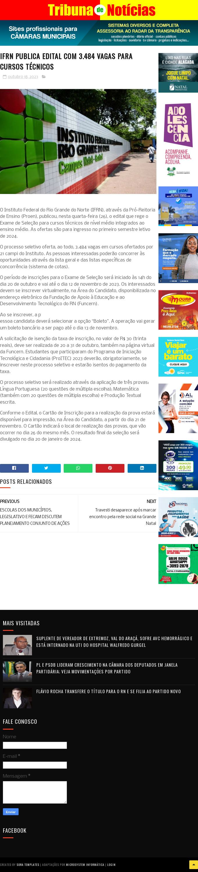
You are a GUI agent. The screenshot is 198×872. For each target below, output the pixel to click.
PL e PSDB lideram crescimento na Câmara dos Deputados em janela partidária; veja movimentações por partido (107, 668)
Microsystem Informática (85, 864)
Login (111, 864)
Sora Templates (28, 864)
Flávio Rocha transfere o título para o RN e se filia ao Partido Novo (108, 691)
